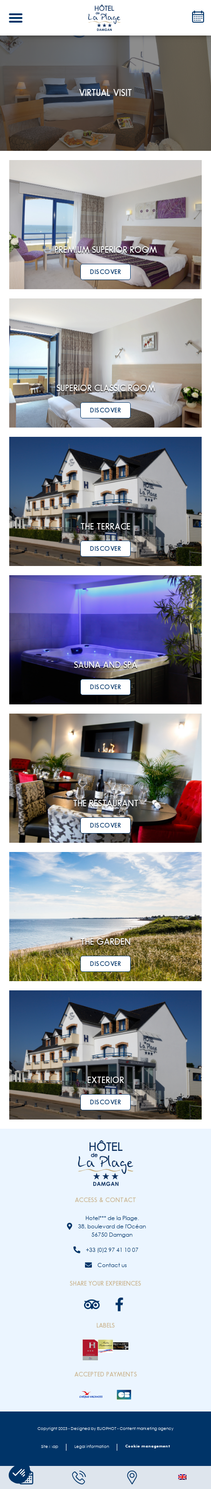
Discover (105, 272)
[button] (16, 18)
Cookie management (147, 1446)
